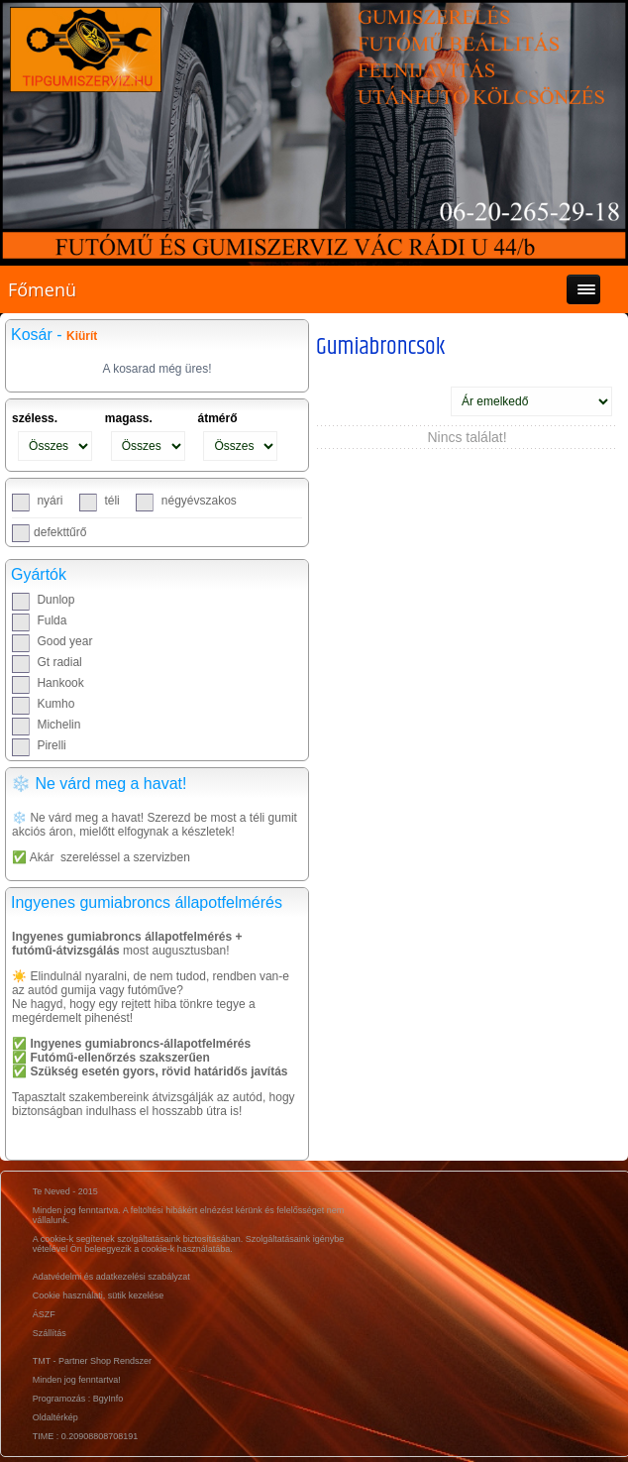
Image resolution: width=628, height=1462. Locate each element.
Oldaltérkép (55, 1417)
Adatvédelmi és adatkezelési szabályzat (111, 1277)
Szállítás (49, 1333)
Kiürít (81, 336)
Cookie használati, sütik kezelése (98, 1295)
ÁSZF (44, 1314)
